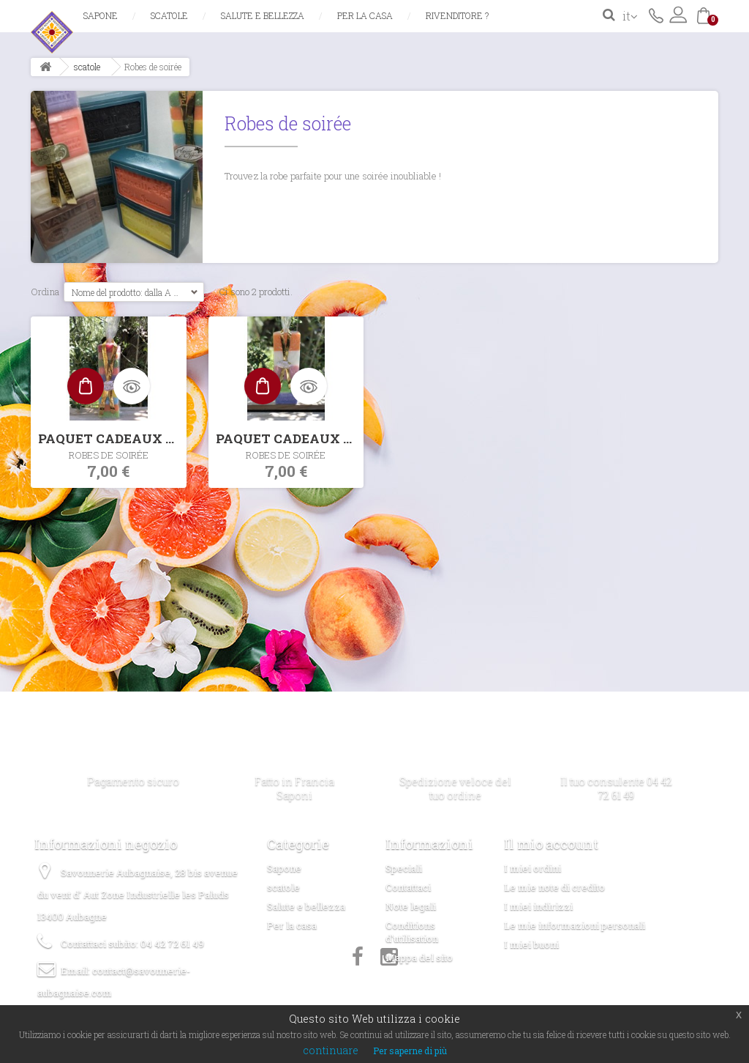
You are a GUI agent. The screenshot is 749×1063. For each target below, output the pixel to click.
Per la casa (365, 15)
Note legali (410, 906)
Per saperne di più (410, 1050)
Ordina (45, 291)
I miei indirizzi (538, 906)
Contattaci (656, 15)
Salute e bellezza (262, 15)
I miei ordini (532, 868)
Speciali (403, 868)
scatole (169, 15)
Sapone (100, 15)
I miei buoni (531, 944)
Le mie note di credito (554, 887)
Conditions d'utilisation (411, 932)
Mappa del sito (419, 957)
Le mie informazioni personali (574, 925)
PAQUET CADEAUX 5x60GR (290, 438)
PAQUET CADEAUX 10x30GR (112, 438)
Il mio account (551, 844)
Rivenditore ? (457, 15)
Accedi (678, 15)
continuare (330, 1050)
